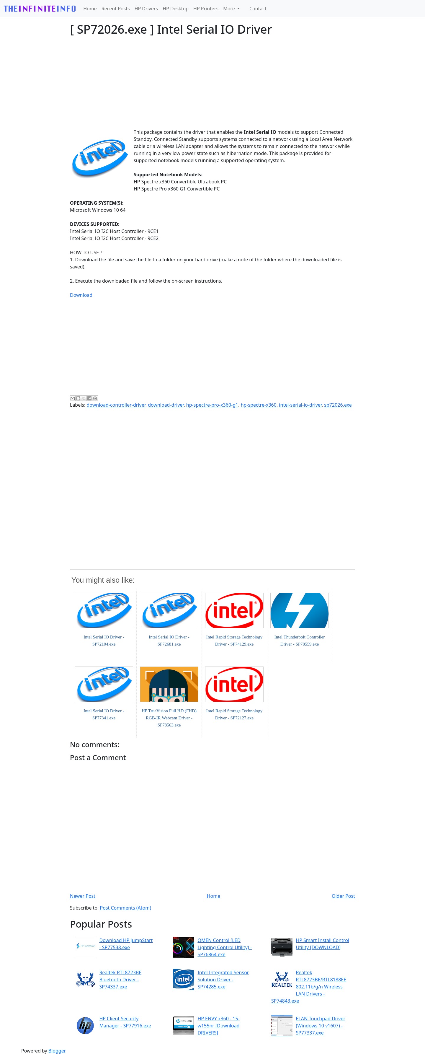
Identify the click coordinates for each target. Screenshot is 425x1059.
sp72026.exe (338, 405)
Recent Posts (116, 8)
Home (90, 8)
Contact (258, 8)
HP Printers (205, 8)
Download (81, 295)
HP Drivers (146, 8)
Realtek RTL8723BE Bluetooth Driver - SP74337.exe (120, 979)
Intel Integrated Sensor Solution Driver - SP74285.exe (223, 979)
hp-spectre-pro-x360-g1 (212, 405)
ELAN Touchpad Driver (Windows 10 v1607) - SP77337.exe (320, 1025)
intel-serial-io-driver (300, 405)
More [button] (229, 8)
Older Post (343, 896)
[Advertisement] (212, 82)
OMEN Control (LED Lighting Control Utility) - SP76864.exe (224, 947)
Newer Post (82, 896)
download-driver (166, 405)
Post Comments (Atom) (125, 908)
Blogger (57, 1050)
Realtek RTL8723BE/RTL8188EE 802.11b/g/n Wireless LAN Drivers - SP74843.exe (308, 986)
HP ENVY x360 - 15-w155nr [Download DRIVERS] (218, 1025)
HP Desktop (176, 8)
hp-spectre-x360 (259, 405)
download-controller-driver (115, 405)
